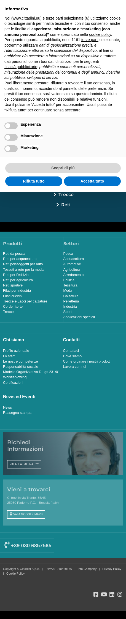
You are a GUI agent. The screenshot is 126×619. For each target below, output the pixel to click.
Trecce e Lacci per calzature (25, 301)
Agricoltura (71, 269)
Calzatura (71, 296)
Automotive (72, 264)
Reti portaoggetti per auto (23, 264)
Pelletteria (71, 301)
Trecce (66, 194)
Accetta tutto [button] (92, 181)
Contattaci (71, 351)
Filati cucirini (12, 296)
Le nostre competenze (20, 361)
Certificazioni (13, 382)
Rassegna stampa (17, 413)
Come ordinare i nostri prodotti (87, 361)
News (7, 407)
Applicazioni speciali (79, 317)
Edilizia (69, 280)
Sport (67, 312)
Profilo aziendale (16, 351)
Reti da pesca (14, 253)
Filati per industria (17, 290)
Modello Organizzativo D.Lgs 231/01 (31, 372)
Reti (66, 204)
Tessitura (70, 285)
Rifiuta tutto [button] (34, 181)
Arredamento (73, 275)
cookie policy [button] (100, 34)
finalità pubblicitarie (20, 67)
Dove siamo (72, 356)
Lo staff (9, 356)
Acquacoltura (73, 259)
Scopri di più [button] (63, 168)
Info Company (87, 568)
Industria (70, 306)
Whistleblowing (14, 377)
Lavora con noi (74, 367)
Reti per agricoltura (18, 280)
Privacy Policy (111, 568)
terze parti (89, 39)
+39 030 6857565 (27, 545)
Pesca (68, 253)
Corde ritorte (13, 306)
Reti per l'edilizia (16, 275)
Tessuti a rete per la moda (23, 269)
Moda (67, 290)
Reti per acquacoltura (20, 259)
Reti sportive (13, 285)
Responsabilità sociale (20, 367)
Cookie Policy (15, 573)
